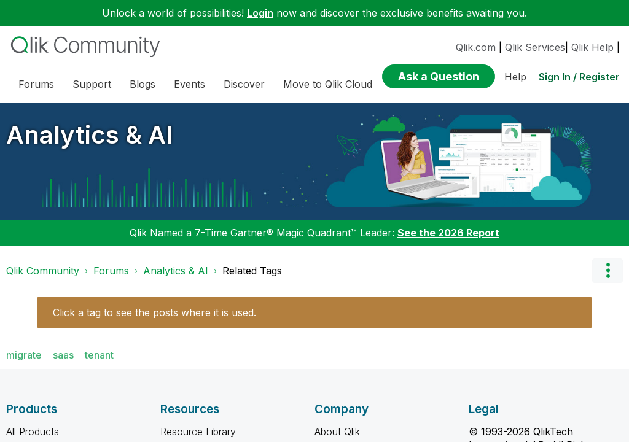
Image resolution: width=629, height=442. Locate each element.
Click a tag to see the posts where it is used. (154, 312)
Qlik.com (476, 47)
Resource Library (198, 431)
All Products (32, 431)
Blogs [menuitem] (142, 84)
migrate (24, 355)
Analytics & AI (89, 135)
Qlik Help (592, 47)
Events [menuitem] (189, 84)
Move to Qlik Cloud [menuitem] (327, 84)
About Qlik (337, 431)
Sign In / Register (579, 77)
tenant (99, 355)
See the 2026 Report (448, 233)
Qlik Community (42, 271)
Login (260, 13)
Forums (111, 271)
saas (63, 355)
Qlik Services (535, 47)
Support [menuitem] (91, 84)
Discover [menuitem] (244, 84)
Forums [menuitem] (36, 84)
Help (515, 77)
